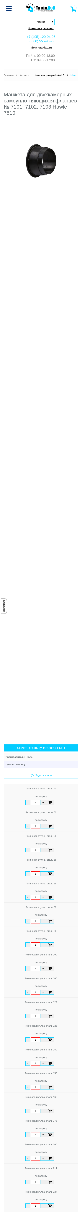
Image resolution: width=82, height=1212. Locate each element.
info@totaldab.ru (40, 47)
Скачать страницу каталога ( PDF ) (41, 747)
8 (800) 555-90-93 (41, 41)
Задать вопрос (42, 775)
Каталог (4, 606)
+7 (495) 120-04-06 (41, 37)
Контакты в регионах (40, 28)
